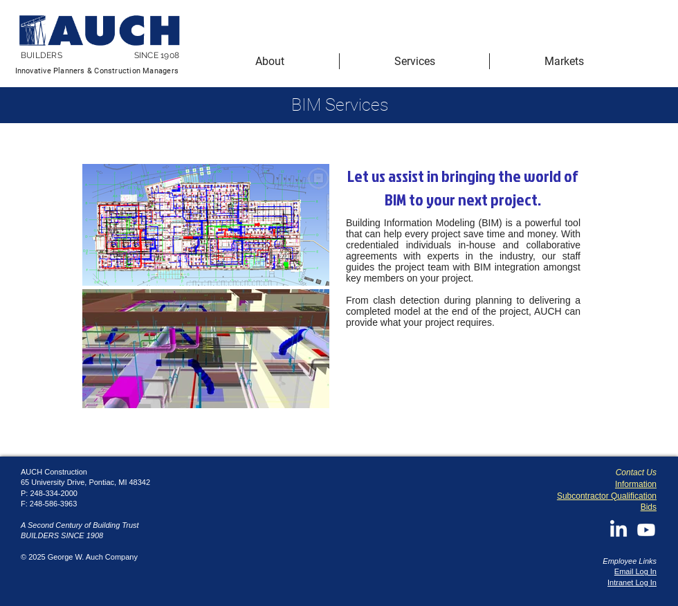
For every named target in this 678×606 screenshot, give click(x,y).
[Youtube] (646, 530)
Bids (649, 507)
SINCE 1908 (156, 55)
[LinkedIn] (618, 530)
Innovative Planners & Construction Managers (96, 70)
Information (636, 484)
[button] (270, 61)
